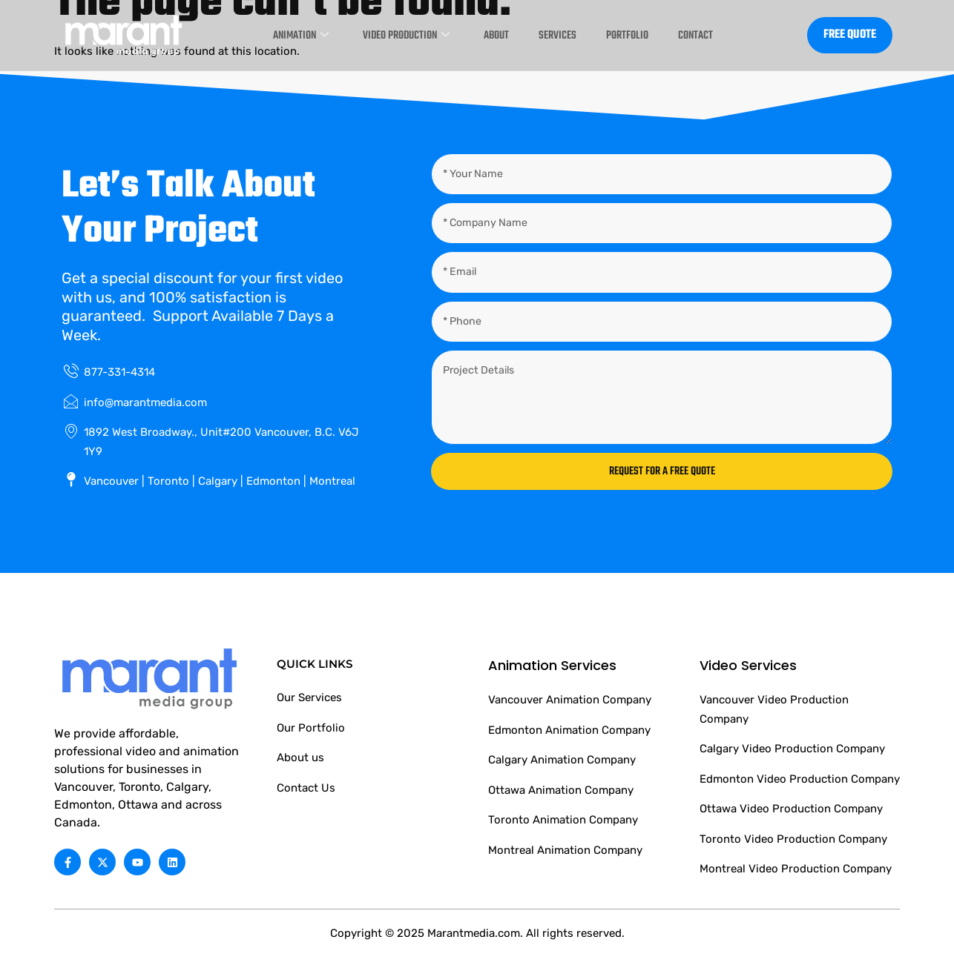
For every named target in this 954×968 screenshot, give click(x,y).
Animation (269, 35)
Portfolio (633, 35)
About (488, 35)
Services (556, 35)
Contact (709, 35)
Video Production (387, 35)
